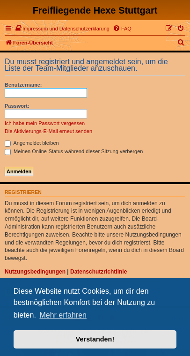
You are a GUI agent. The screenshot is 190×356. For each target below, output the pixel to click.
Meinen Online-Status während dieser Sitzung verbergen (74, 151)
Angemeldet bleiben (32, 143)
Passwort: (17, 106)
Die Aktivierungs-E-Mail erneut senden (48, 131)
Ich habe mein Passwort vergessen (45, 123)
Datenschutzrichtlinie (98, 271)
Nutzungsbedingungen (35, 271)
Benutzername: (23, 85)
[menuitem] (62, 28)
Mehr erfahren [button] (63, 315)
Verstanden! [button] (95, 339)
